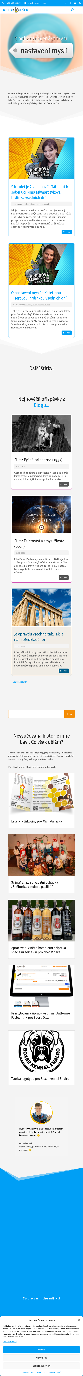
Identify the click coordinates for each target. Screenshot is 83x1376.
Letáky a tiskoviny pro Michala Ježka (36, 821)
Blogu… (41, 405)
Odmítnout (41, 1358)
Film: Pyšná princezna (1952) (38, 459)
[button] (78, 1320)
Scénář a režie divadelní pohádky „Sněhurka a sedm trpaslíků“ (34, 884)
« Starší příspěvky (19, 682)
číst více (66, 232)
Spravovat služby (9, 1341)
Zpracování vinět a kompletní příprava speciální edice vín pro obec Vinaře (38, 950)
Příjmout (41, 1349)
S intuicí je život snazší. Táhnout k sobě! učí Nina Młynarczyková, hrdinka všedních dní (39, 192)
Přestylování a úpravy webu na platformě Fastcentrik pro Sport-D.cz (40, 1015)
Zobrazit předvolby (41, 1366)
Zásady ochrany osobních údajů (48, 1372)
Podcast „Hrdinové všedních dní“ (36, 204)
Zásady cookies (28, 1372)
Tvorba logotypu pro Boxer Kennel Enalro (40, 1078)
